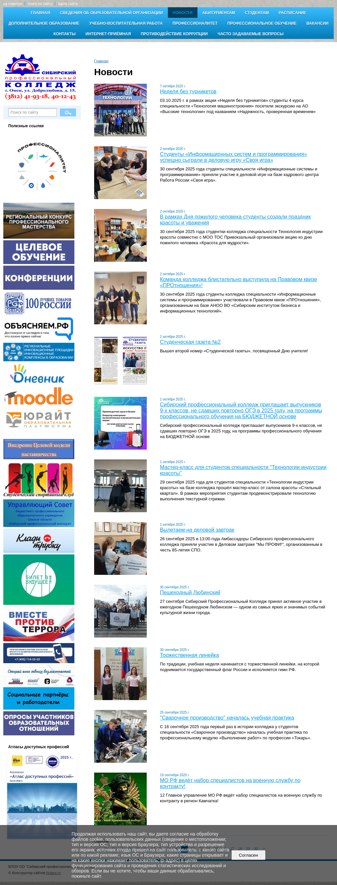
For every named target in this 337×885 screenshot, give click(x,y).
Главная (40, 13)
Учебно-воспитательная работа (126, 23)
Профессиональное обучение (262, 23)
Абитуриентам (218, 13)
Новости (183, 13)
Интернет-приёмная (108, 34)
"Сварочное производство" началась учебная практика (227, 718)
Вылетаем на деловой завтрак (197, 530)
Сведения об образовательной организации (111, 13)
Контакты (65, 34)
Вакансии (317, 23)
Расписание (292, 13)
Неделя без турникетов (188, 91)
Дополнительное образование (44, 23)
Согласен (248, 855)
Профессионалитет (195, 23)
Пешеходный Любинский (190, 592)
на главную (12, 4)
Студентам (257, 13)
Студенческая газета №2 (190, 342)
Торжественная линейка (189, 655)
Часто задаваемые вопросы (250, 34)
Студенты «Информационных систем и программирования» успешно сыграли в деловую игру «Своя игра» (233, 157)
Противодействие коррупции (174, 34)
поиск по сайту (40, 4)
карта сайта (68, 4)
